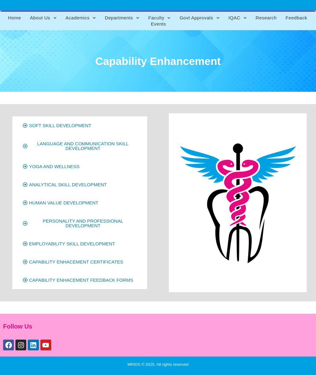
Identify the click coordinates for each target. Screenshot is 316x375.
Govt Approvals (199, 18)
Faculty (159, 18)
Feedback (296, 17)
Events (158, 23)
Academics (80, 18)
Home (14, 17)
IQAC (237, 18)
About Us (43, 18)
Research (266, 17)
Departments (122, 18)
